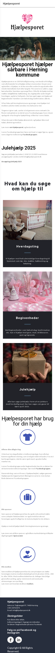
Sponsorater (18, 536)
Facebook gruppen (30, 134)
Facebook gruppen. (43, 468)
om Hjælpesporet (16, 127)
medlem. (30, 584)
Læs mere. (35, 406)
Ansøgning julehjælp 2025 (11, 161)
